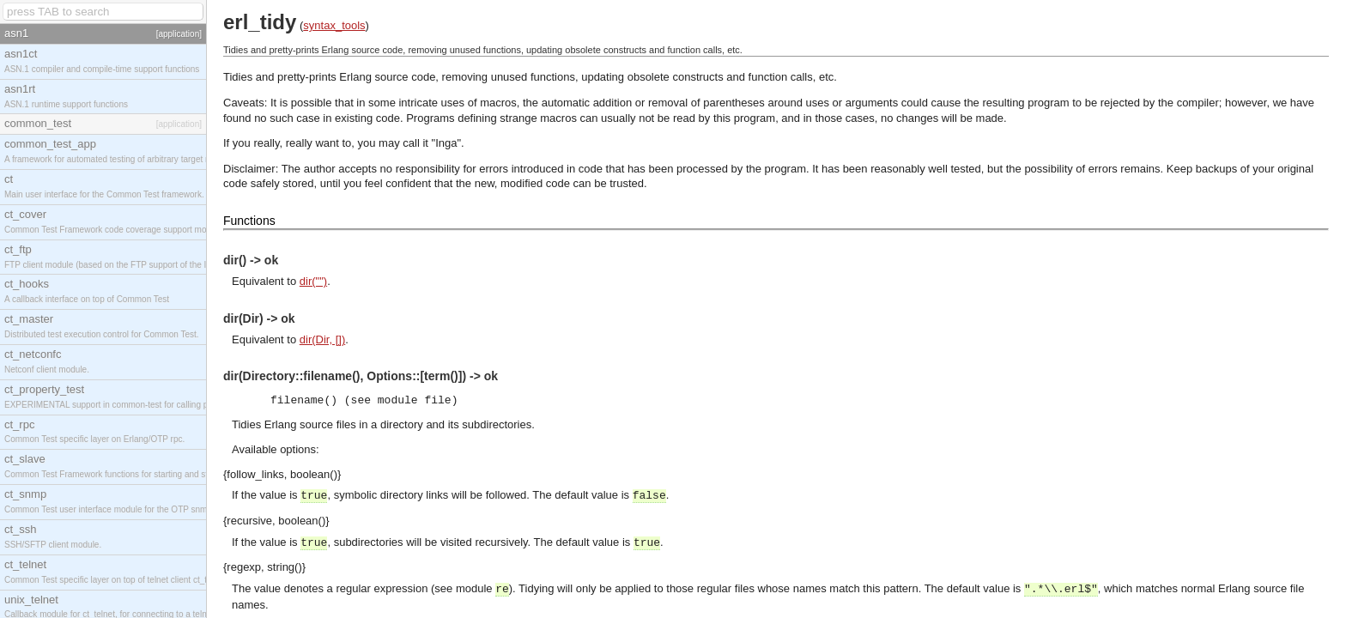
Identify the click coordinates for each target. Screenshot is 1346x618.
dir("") (313, 281)
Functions (249, 220)
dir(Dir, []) (322, 339)
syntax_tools (334, 25)
